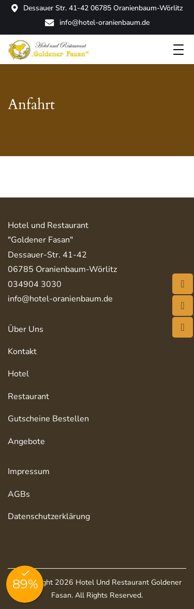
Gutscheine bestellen (48, 418)
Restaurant (28, 396)
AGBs (19, 494)
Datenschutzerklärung (49, 516)
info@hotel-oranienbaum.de (97, 22)
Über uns (25, 329)
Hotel (18, 373)
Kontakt (22, 351)
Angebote (26, 441)
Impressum (29, 471)
